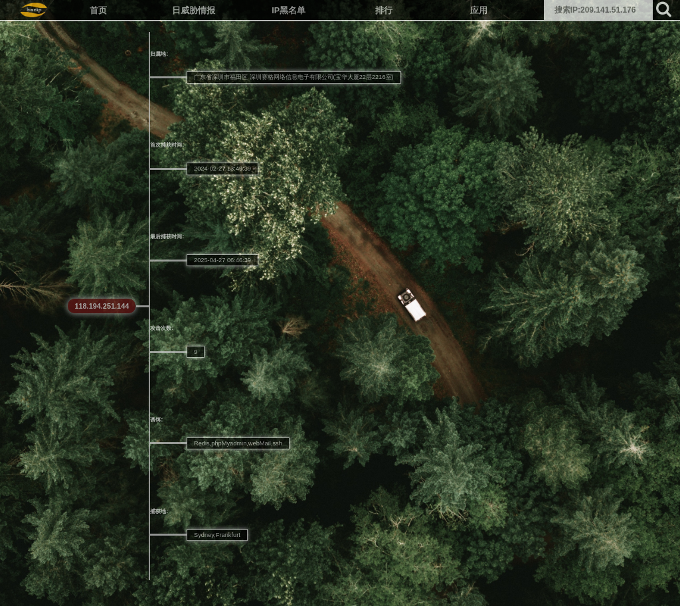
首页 (98, 10)
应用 (478, 10)
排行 (383, 10)
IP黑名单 (288, 10)
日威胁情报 (193, 10)
